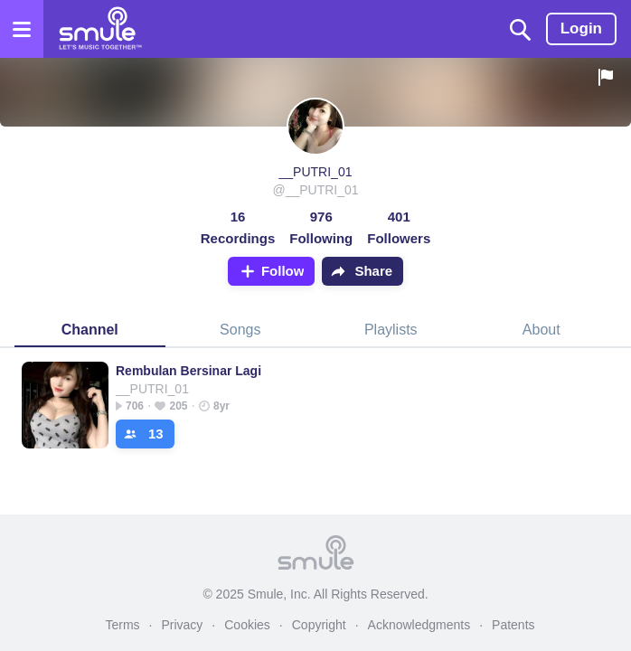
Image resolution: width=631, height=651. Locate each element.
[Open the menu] (21, 29)
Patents (513, 625)
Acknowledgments (419, 625)
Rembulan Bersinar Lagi (188, 370)
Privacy (181, 625)
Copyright (319, 625)
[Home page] (100, 29)
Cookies (247, 625)
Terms (122, 625)
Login (581, 28)
